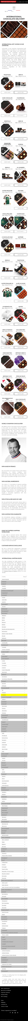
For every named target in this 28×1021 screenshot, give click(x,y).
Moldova (4, 815)
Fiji (2, 690)
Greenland (5, 715)
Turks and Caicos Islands (8, 946)
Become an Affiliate (6, 990)
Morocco (4, 826)
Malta (3, 801)
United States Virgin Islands (9, 955)
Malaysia (4, 797)
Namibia (4, 831)
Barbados (4, 613)
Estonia (4, 683)
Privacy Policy (4, 994)
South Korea (5, 912)
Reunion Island (5, 874)
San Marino (5, 894)
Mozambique (5, 828)
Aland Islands (5, 579)
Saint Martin (5, 885)
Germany (4, 706)
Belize (3, 618)
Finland (4, 692)
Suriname (4, 919)
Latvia (3, 772)
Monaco (4, 817)
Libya (3, 778)
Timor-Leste (5, 935)
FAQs (2, 1000)
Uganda (4, 948)
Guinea (4, 729)
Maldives (4, 799)
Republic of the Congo (8, 871)
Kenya (4, 763)
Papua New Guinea (7, 855)
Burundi (4, 640)
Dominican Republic (7, 679)
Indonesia (4, 744)
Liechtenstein (5, 781)
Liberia (3, 776)
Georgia (4, 704)
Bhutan (4, 622)
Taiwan (4, 928)
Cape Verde (5, 652)
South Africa (5, 910)
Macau (4, 787)
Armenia (4, 595)
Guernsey (4, 726)
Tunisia (4, 944)
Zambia (4, 969)
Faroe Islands (5, 688)
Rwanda (4, 878)
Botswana (4, 631)
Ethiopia (4, 686)
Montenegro (5, 821)
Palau (3, 851)
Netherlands (5, 835)
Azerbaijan (5, 604)
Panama (4, 853)
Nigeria (4, 844)
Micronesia (5, 812)
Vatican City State (6, 964)
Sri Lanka (4, 917)
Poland (4, 864)
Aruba (3, 597)
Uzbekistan (5, 960)
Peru (3, 860)
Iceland (4, 742)
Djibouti (4, 674)
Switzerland (5, 926)
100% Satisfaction (5, 988)
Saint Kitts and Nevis (7, 880)
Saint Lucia (4, 883)
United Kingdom (6, 950)
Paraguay (4, 858)
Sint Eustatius (5, 903)
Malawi (4, 794)
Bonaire (4, 627)
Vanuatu (4, 962)
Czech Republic (6, 670)
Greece (4, 713)
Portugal (4, 867)
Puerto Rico (5, 869)
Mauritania (5, 808)
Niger (3, 842)
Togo (3, 937)
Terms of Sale (4, 1006)
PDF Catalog (4, 996)
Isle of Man (5, 749)
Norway (4, 846)
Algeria (4, 584)
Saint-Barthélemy (7, 889)
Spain (3, 914)
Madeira (4, 792)
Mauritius (4, 810)
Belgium (4, 615)
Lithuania (4, 783)
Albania (4, 581)
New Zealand (5, 840)
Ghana (3, 708)
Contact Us (4, 1004)
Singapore (4, 901)
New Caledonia (6, 837)
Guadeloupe (5, 720)
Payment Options (5, 992)
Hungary (4, 740)
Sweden (4, 923)
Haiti (3, 733)
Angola (4, 586)
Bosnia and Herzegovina (8, 629)
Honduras (4, 735)
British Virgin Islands (7, 633)
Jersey (3, 760)
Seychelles (5, 898)
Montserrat (5, 824)
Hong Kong (5, 738)
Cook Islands (5, 658)
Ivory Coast (5, 753)
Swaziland (4, 921)
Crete (3, 661)
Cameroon (5, 645)
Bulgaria (4, 638)
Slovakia (4, 905)
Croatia (4, 663)
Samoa (4, 892)
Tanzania (4, 930)
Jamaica (4, 756)
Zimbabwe (5, 971)
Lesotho (4, 774)
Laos (3, 769)
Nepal (3, 833)
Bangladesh (5, 611)
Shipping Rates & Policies (10, 571)
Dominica (4, 676)
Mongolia (4, 819)
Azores (4, 606)
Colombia (4, 656)
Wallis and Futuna (7, 966)
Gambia (4, 701)
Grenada (4, 717)
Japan (3, 758)
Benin (3, 620)
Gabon (4, 699)
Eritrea (4, 681)
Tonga (4, 939)
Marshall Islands (6, 803)
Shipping (3, 1002)
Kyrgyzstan (5, 767)
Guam (4, 722)
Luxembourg (5, 785)
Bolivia (3, 624)
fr (7, 11)
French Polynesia (6, 697)
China (3, 654)
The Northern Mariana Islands (10, 932)
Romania (4, 876)
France (4, 695)
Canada (4, 647)
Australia (4, 600)
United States (5, 953)
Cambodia (4, 643)
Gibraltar (4, 710)
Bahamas (4, 609)
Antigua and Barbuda (7, 590)
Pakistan (4, 849)
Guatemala (5, 724)
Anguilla (4, 588)
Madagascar (5, 790)
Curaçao (4, 665)
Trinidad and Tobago (7, 941)
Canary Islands (6, 649)
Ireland (4, 747)
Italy (3, 751)
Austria (4, 602)
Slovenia (4, 907)
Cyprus (4, 667)
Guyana (4, 731)
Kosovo (4, 765)
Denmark (4, 672)
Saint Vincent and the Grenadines (11, 887)
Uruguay (4, 957)
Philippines (4, 862)
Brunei (3, 636)
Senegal (4, 896)
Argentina (5, 593)
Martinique (4, 806)
